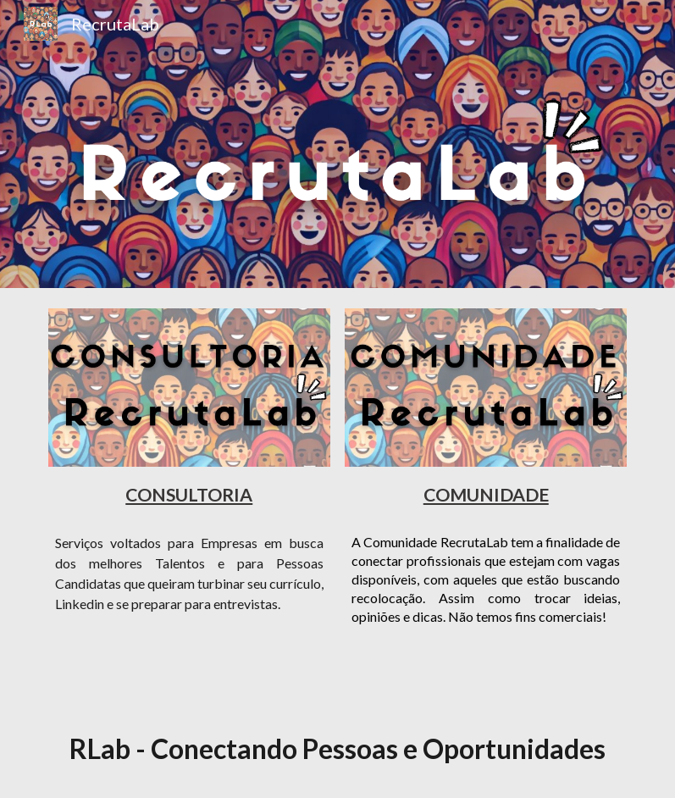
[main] (189, 494)
